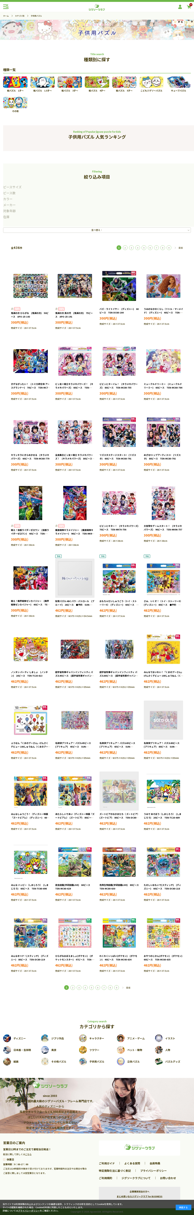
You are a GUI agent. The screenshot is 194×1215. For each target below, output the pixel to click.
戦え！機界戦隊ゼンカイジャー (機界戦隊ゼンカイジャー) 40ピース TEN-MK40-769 (30, 604)
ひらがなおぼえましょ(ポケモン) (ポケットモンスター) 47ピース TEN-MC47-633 (74, 959)
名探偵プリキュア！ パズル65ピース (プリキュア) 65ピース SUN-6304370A (118, 746)
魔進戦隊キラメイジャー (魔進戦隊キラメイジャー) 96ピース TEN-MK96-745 (74, 533)
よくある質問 (132, 1163)
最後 (181, 248)
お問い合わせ (168, 1178)
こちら (28, 1154)
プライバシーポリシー (153, 1171)
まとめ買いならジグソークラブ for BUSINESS (139, 1196)
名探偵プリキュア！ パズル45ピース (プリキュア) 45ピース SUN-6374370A (74, 746)
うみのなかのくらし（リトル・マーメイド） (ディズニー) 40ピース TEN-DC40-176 (163, 312)
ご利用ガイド (107, 1163)
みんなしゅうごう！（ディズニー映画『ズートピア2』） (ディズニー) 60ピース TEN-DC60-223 (30, 817)
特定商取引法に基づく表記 (115, 1171)
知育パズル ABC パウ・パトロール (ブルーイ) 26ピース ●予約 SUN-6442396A (74, 605)
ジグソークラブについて (136, 1178)
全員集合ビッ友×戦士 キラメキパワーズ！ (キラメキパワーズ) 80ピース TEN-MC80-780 (74, 458)
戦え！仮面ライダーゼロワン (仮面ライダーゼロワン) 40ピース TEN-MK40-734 (30, 533)
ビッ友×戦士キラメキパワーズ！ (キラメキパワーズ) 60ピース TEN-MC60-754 (74, 387)
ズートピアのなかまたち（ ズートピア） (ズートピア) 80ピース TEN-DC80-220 (120, 817)
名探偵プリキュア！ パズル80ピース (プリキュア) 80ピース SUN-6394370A (163, 746)
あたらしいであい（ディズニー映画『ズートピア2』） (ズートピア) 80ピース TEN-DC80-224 (75, 817)
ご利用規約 (105, 1178)
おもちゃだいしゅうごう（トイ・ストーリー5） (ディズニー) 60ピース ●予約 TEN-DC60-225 (119, 605)
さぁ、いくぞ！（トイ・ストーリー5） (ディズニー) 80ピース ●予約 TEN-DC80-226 (163, 605)
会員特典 (155, 1163)
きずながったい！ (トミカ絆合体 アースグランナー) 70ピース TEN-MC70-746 (30, 387)
